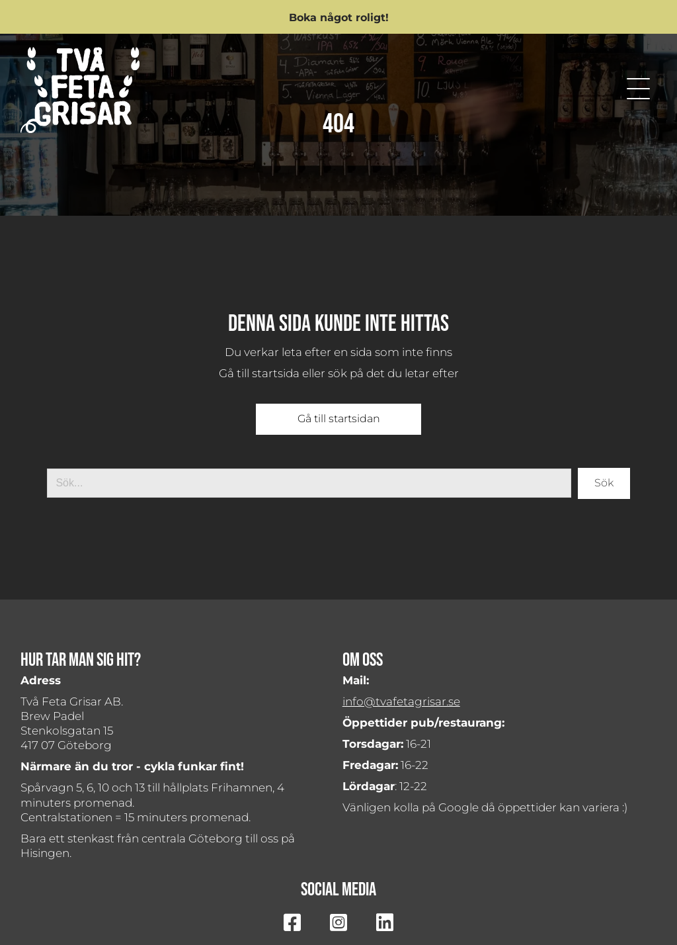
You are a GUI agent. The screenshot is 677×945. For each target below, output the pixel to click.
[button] (338, 17)
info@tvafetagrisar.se (401, 701)
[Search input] (309, 483)
